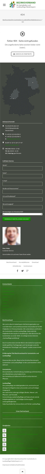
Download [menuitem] (35, 262)
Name (6, 173)
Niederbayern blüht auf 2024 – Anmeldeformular (22, 448)
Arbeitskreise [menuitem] (17, 266)
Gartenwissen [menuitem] (28, 266)
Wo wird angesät (8, 204)
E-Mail (6, 181)
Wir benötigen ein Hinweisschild (13, 212)
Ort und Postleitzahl (9, 196)
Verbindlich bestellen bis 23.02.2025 (16, 219)
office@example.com (13, 139)
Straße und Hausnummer (11, 188)
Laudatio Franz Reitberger (15, 443)
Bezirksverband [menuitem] (11, 262)
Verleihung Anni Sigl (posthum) (17, 430)
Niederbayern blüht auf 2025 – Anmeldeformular (22, 434)
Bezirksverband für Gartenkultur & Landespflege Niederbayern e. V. (22, 20)
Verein (6, 165)
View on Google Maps (12, 145)
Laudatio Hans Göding (14, 439)
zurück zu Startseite (23, 54)
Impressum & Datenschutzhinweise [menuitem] (14, 465)
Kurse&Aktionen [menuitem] (24, 262)
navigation (4, 5)
